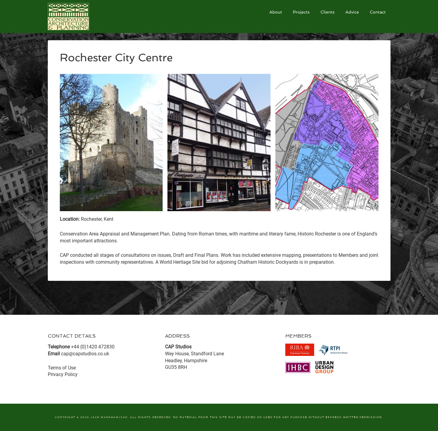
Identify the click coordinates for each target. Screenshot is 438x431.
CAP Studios (93, 16)
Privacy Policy (63, 374)
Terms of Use (62, 368)
